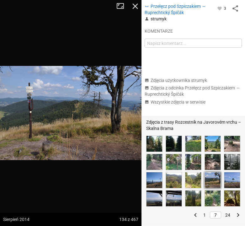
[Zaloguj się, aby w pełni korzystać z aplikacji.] (220, 8)
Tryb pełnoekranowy (122, 6)
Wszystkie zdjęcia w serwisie (175, 102)
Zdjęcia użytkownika (176, 80)
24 (227, 215)
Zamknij (135, 6)
